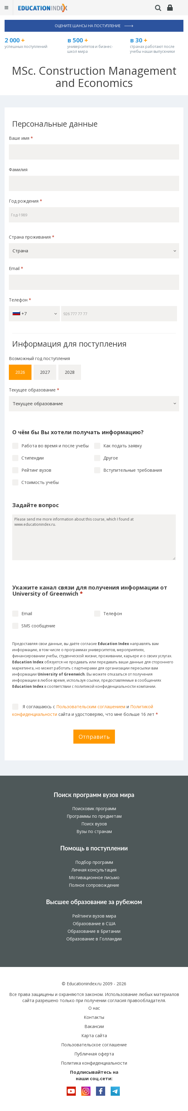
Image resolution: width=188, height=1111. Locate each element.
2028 (70, 372)
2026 (20, 372)
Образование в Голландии (94, 939)
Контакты (94, 1017)
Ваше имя (21, 138)
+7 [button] (35, 313)
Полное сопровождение (94, 885)
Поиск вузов (94, 824)
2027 (45, 372)
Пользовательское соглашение (94, 1045)
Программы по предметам (94, 816)
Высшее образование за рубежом (94, 901)
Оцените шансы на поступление (94, 25)
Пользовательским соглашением (90, 706)
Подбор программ (94, 862)
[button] (94, 250)
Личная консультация (94, 870)
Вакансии (94, 1026)
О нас (94, 1008)
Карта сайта (94, 1035)
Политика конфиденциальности (94, 1063)
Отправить (94, 736)
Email (16, 268)
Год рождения (26, 201)
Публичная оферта (94, 1054)
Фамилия (18, 169)
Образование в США (94, 923)
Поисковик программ (94, 808)
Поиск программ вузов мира (94, 794)
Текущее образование (34, 390)
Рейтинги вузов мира (94, 916)
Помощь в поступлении (94, 848)
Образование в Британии (94, 931)
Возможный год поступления (39, 358)
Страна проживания (31, 237)
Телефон (20, 300)
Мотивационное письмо (94, 877)
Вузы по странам (94, 831)
